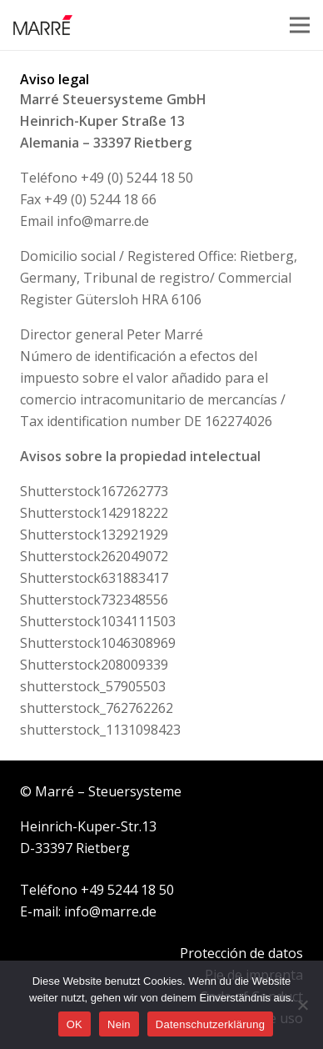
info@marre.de (103, 221)
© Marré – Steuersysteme (100, 791)
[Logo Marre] (42, 25)
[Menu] (300, 25)
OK (74, 1024)
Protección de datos (241, 953)
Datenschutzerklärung (210, 1024)
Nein (119, 1024)
